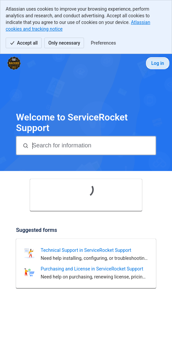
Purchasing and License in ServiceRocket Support (92, 268)
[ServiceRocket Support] (14, 63)
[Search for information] (93, 145)
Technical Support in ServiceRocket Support (86, 250)
